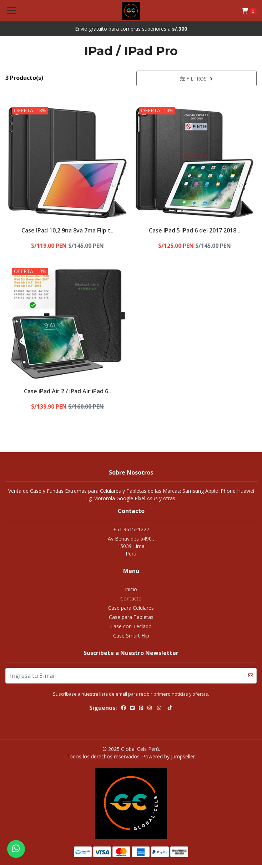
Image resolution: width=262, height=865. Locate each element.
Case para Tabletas (131, 617)
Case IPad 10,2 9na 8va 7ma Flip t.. (67, 230)
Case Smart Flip (131, 635)
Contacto (131, 598)
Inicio (131, 589)
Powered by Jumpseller (168, 756)
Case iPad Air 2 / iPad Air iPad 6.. (67, 391)
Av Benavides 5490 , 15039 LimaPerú (131, 546)
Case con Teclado (131, 626)
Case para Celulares (131, 607)
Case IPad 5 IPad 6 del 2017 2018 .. (195, 230)
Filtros (196, 78)
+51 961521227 (131, 529)
